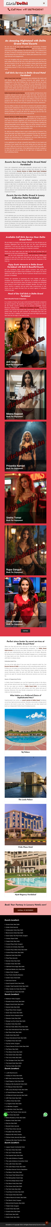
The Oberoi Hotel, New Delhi (13, 1183)
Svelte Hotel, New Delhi (12, 1035)
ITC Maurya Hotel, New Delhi (13, 1087)
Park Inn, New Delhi (11, 1123)
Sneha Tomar (13, 517)
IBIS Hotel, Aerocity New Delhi (14, 1078)
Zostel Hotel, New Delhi (12, 1209)
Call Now (25, 631)
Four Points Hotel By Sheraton (14, 975)
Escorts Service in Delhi (12, 666)
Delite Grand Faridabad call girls (29, 307)
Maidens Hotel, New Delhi (13, 1120)
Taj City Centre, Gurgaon (12, 1043)
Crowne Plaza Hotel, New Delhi (14, 952)
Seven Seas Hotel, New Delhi (13, 1012)
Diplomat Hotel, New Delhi (13, 955)
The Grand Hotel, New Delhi (13, 1063)
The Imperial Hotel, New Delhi (14, 1155)
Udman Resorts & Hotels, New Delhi (15, 1197)
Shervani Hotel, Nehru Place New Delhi (16, 1027)
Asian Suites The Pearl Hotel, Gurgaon (16, 935)
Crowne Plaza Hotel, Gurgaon (14, 944)
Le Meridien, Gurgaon (11, 1106)
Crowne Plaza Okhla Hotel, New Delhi (16, 949)
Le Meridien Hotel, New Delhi (13, 1109)
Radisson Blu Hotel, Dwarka (13, 1134)
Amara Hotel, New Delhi (12, 924)
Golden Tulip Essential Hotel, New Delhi (16, 986)
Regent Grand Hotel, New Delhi (14, 1004)
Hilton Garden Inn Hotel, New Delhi (15, 989)
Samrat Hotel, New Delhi (12, 1007)
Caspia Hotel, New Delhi (12, 941)
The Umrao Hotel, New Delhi (13, 1186)
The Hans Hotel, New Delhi (13, 1150)
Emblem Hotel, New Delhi (12, 964)
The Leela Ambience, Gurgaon (14, 1158)
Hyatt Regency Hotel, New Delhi (14, 1081)
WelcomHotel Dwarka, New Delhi (15, 1203)
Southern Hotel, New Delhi (13, 1024)
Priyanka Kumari (15, 465)
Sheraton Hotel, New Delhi (13, 1018)
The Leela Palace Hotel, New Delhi (15, 1166)
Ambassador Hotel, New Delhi (14, 930)
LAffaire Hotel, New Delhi (12, 1101)
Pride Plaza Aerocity (11, 958)
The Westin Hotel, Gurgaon (13, 1200)
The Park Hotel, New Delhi (13, 1189)
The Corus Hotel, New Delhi (13, 1057)
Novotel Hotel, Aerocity (12, 1126)
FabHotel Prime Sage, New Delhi (14, 966)
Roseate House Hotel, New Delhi (14, 1001)
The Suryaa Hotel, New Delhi (13, 1195)
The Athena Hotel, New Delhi (13, 1052)
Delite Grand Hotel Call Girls (13, 78)
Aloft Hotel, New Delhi (12, 1214)
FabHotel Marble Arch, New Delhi (15, 969)
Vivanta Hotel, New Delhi (12, 1211)
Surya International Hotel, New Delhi (16, 1038)
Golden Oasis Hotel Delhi (12, 978)
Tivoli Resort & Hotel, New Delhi (14, 1192)
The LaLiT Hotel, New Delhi (13, 1152)
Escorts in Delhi (40, 1224)
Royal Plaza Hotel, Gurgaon (13, 1010)
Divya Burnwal (14, 621)
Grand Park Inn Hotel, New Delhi (14, 992)
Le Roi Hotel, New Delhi (12, 1115)
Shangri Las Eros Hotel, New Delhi (15, 1021)
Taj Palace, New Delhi (11, 1049)
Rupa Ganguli (13, 569)
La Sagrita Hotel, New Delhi (13, 1103)
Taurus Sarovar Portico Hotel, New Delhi (17, 1046)
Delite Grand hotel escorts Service (15, 93)
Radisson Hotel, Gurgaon (12, 998)
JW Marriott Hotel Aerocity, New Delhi (16, 1095)
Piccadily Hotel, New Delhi (13, 1132)
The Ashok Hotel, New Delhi (13, 1055)
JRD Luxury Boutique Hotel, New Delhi (16, 1089)
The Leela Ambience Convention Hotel (16, 1161)
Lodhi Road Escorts (11, 1073)
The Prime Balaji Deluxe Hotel (14, 1180)
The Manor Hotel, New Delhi (13, 1172)
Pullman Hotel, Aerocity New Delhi (15, 1137)
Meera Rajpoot (14, 413)
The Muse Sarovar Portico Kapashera (16, 1169)
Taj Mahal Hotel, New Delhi (13, 1041)
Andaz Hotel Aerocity (11, 927)
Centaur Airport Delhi (11, 938)
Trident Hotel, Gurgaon (12, 1206)
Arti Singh (12, 361)
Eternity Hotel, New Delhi (12, 961)
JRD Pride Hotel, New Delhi (13, 1098)
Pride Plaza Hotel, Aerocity (13, 1129)
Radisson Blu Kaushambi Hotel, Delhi (16, 1084)
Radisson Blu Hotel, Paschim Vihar (15, 1140)
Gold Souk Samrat (10, 980)
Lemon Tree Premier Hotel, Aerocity (15, 1112)
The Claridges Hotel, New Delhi (14, 1060)
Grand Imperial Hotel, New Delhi (14, 983)
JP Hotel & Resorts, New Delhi (14, 1092)
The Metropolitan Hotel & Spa (14, 1178)
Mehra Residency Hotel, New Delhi (15, 1117)
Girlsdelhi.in (9, 1224)
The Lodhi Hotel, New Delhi (13, 1164)
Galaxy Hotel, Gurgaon (12, 972)
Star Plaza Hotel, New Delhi (13, 1032)
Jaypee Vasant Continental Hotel (15, 1147)
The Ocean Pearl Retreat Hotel (14, 1175)
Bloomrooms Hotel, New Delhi (14, 933)
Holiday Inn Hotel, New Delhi (13, 1075)
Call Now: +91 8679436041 (25, 9)
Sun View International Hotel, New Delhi (17, 1029)
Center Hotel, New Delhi (12, 1217)
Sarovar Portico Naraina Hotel (14, 1015)
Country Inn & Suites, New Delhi (14, 947)
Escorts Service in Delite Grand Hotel (16, 116)
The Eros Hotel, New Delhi (13, 1066)
